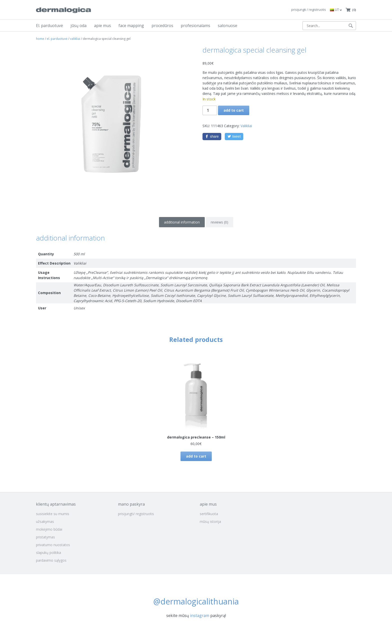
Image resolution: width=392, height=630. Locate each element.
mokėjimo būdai (49, 529)
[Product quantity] (209, 110)
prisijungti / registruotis (308, 9)
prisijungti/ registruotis (136, 513)
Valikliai (75, 39)
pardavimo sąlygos (51, 560)
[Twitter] (234, 136)
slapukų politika (48, 552)
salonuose (227, 25)
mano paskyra (131, 504)
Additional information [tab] (182, 222)
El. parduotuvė (49, 25)
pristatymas (45, 537)
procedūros (162, 25)
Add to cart (234, 110)
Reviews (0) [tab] (219, 222)
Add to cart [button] (196, 456)
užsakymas (45, 521)
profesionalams (195, 25)
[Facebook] (212, 136)
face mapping (131, 25)
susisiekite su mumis (52, 513)
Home (40, 39)
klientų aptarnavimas (56, 504)
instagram (199, 615)
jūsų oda (78, 25)
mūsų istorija (210, 521)
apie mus (102, 25)
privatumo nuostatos (53, 544)
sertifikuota (209, 513)
